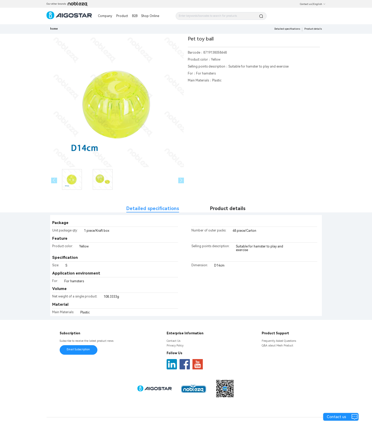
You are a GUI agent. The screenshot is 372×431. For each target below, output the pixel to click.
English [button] (319, 4)
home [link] (54, 28)
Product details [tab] (227, 208)
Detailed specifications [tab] (152, 208)
